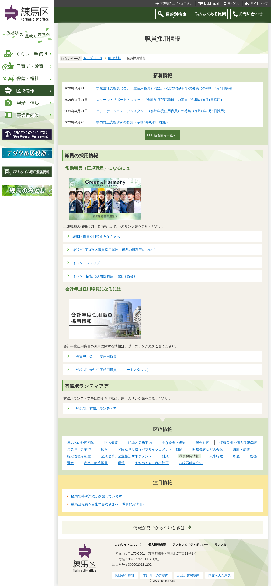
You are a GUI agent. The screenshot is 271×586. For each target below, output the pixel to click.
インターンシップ (86, 263)
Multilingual (211, 3)
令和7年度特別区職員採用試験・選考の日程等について (114, 250)
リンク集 (220, 544)
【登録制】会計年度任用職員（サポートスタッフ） (111, 370)
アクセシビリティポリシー (190, 544)
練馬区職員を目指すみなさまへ (96, 236)
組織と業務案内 (188, 575)
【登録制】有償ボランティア (94, 408)
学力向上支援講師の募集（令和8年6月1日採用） (133, 122)
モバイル (233, 3)
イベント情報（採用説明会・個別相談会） (104, 276)
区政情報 (114, 58)
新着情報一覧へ (165, 135)
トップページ (92, 58)
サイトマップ (259, 3)
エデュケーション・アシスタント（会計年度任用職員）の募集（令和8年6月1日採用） (161, 111)
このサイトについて (128, 544)
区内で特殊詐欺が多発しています (96, 496)
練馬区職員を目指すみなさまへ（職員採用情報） (108, 504)
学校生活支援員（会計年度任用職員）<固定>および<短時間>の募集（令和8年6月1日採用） (165, 88)
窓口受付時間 (124, 575)
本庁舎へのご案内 (155, 575)
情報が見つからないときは (159, 527)
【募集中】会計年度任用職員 (94, 356)
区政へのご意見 (219, 575)
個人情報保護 (157, 544)
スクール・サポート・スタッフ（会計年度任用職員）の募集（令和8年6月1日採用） (160, 99)
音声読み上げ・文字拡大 (176, 3)
